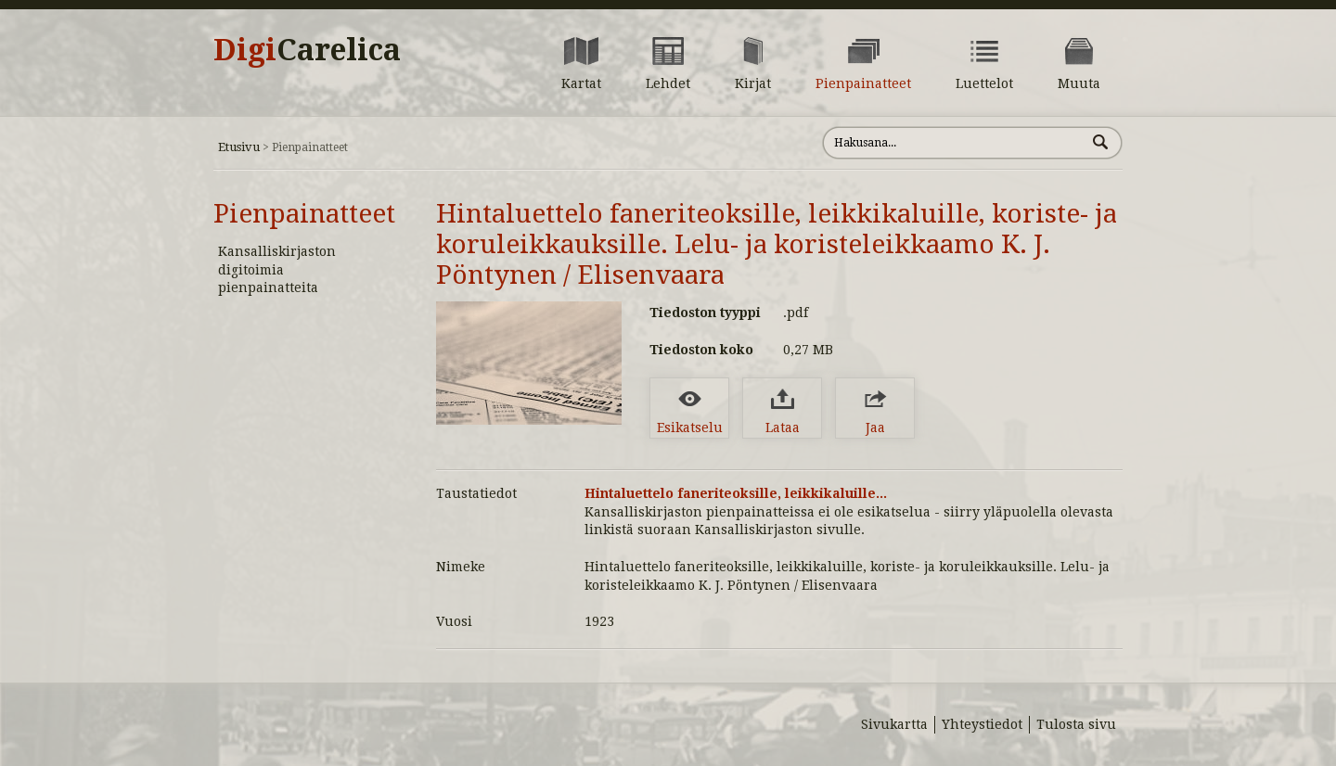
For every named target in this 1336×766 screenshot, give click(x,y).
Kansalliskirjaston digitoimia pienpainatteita (277, 269)
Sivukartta (894, 724)
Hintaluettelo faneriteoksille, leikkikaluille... (735, 493)
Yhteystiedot (982, 724)
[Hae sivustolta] (954, 143)
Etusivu (239, 147)
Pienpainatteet (304, 213)
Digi (307, 50)
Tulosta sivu (1076, 724)
